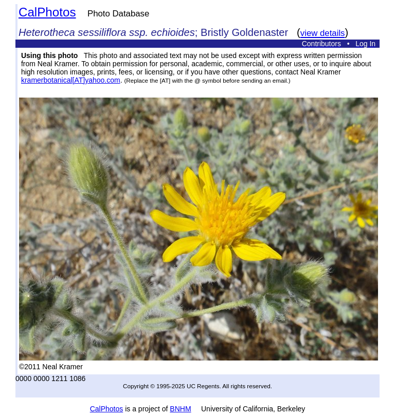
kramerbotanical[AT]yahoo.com (70, 80)
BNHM (180, 409)
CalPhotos (47, 12)
